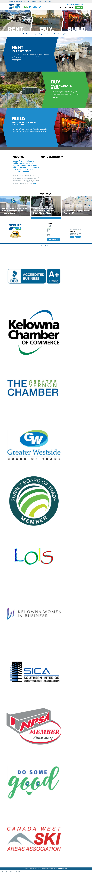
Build (71, 7)
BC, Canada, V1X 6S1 (74, 234)
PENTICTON (22, 1)
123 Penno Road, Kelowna (75, 233)
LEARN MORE (16, 60)
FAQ (48, 230)
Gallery (49, 229)
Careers (49, 228)
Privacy (48, 234)
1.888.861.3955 (69, 4)
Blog (48, 232)
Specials (49, 233)
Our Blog (46, 193)
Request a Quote (79, 4)
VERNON (40, 1)
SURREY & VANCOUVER (32, 1)
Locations (49, 225)
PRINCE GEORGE (47, 1)
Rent (61, 7)
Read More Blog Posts (46, 218)
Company (49, 227)
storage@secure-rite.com (76, 230)
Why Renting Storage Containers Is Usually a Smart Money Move (44, 210)
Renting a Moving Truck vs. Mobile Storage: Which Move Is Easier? (14, 210)
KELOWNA (16, 1)
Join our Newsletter (53, 239)
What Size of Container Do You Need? (76, 211)
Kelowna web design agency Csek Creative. (60, 868)
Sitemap (48, 235)
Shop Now (79, 7)
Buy (66, 7)
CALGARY (11, 1)
